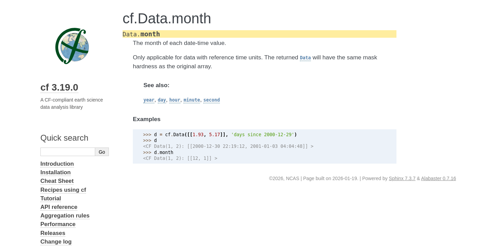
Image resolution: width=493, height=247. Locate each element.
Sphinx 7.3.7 (402, 178)
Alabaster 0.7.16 (438, 178)
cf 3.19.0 (59, 87)
